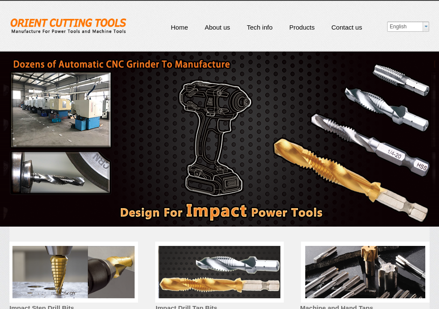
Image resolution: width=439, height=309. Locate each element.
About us (217, 27)
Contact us (346, 27)
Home (179, 27)
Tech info (260, 27)
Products (302, 27)
